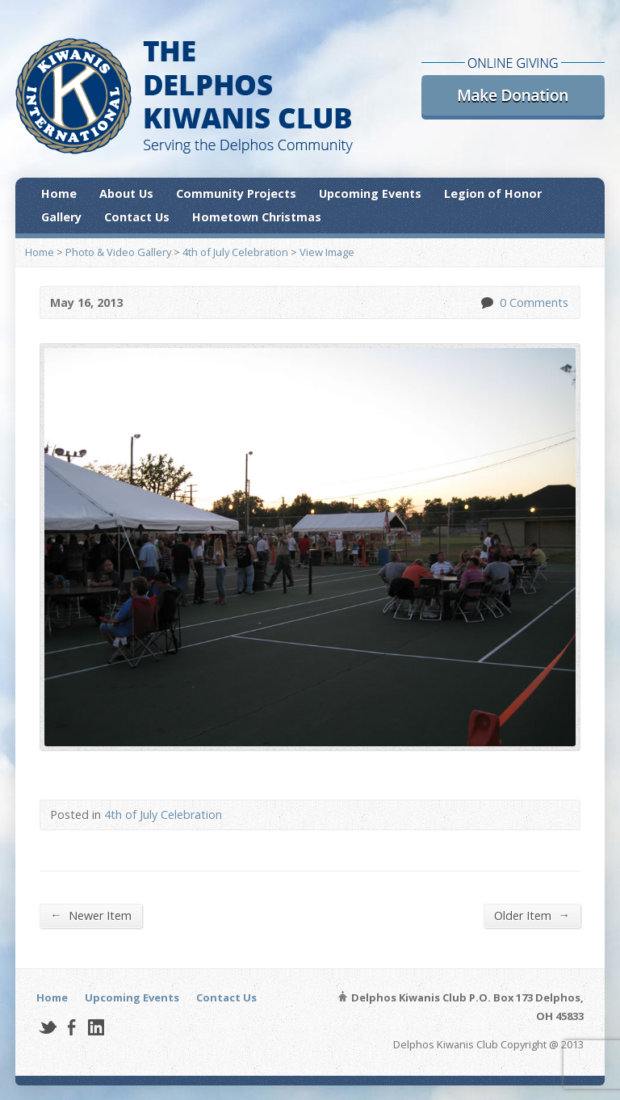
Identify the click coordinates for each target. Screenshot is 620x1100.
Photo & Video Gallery (118, 252)
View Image (327, 252)
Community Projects (236, 193)
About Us (126, 193)
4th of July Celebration (235, 252)
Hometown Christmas (256, 217)
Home (59, 193)
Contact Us (137, 217)
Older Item (531, 915)
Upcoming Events (370, 193)
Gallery (61, 217)
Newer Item (90, 915)
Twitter (47, 1027)
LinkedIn (95, 1027)
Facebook (71, 1027)
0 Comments (486, 302)
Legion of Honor (493, 193)
